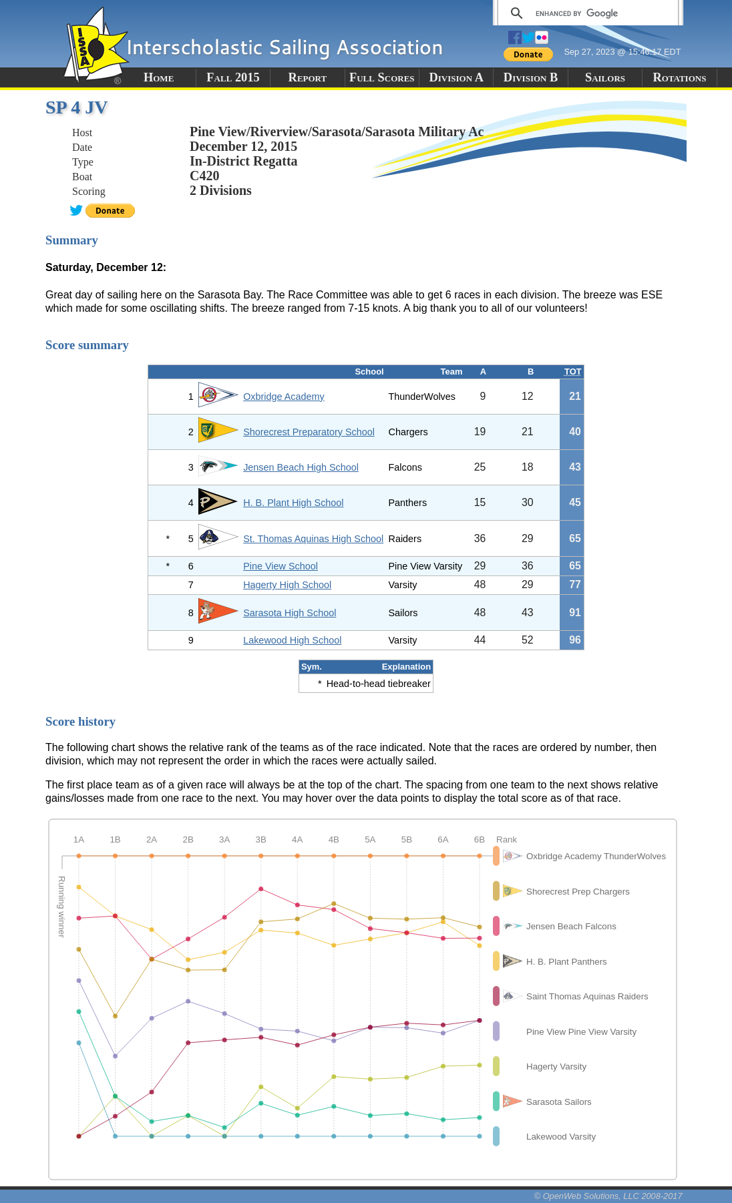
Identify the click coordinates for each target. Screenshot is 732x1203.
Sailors (605, 77)
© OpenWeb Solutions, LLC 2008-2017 (608, 1196)
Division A (456, 77)
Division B (531, 77)
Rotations (679, 77)
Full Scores (382, 77)
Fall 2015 (232, 77)
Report (308, 77)
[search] (586, 13)
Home (159, 77)
